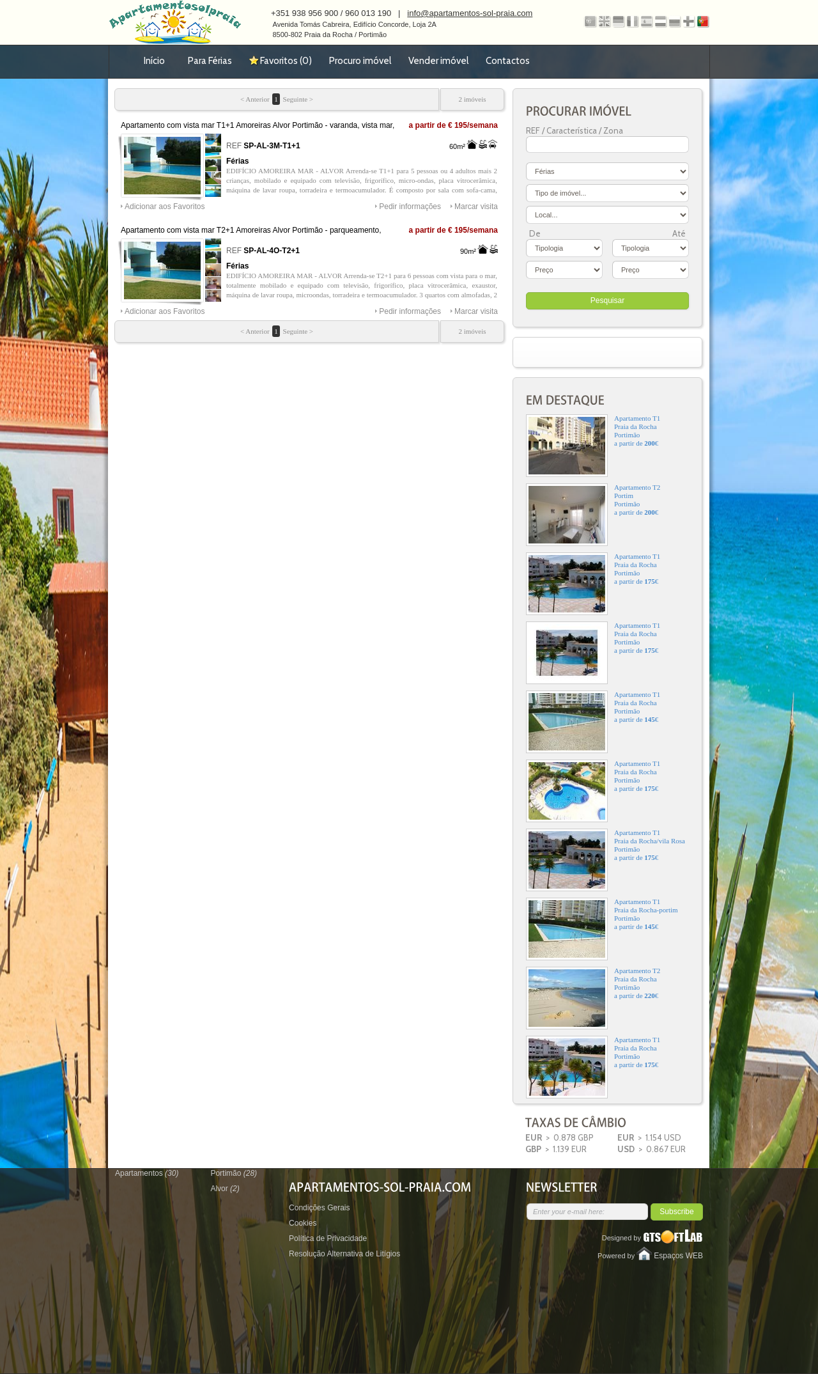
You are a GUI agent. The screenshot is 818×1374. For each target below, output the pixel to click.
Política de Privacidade (328, 1238)
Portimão (233, 1173)
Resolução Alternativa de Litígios (344, 1253)
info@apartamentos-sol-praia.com (469, 13)
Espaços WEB (678, 1255)
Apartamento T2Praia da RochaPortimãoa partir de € (593, 998)
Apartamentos (146, 1173)
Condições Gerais (319, 1207)
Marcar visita (476, 206)
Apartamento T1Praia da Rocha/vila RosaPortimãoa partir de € (605, 860)
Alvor (224, 1188)
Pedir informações (410, 206)
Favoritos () (286, 60)
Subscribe (676, 1211)
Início (154, 60)
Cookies (302, 1223)
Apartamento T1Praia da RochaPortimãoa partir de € (593, 445)
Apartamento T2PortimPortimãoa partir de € (593, 514)
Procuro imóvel (360, 60)
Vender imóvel (438, 60)
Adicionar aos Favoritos (164, 206)
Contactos (508, 60)
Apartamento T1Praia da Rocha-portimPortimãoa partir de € (602, 929)
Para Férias (210, 60)
